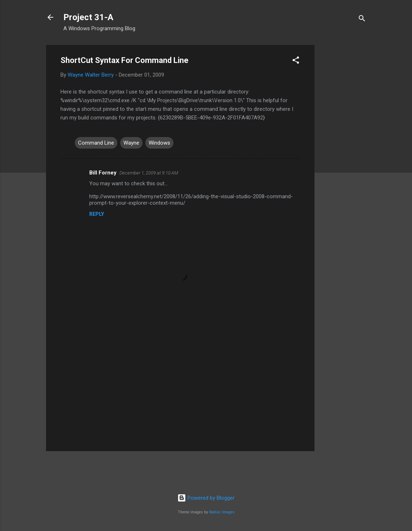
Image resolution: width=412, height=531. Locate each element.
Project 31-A (88, 17)
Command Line (96, 143)
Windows (159, 143)
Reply (96, 214)
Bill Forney (103, 172)
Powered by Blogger (206, 498)
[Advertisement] (343, 153)
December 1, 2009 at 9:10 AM (148, 173)
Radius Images (222, 512)
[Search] (362, 20)
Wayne (131, 143)
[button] (295, 61)
